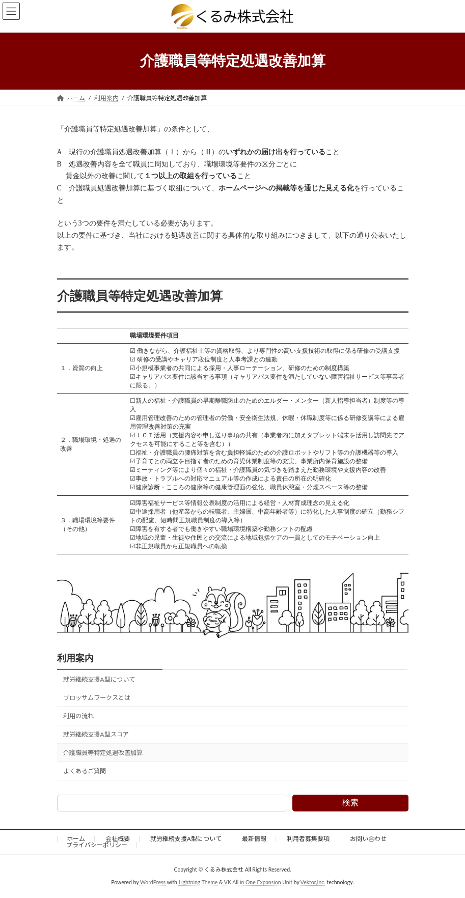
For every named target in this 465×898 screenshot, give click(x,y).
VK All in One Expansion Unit (258, 882)
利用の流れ (78, 716)
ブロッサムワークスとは (96, 697)
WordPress (153, 882)
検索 (350, 802)
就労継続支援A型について (98, 679)
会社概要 (117, 839)
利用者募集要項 (308, 839)
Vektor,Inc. (312, 882)
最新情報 (254, 839)
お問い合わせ (368, 839)
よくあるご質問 (84, 771)
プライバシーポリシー (96, 845)
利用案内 (75, 658)
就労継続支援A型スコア (95, 734)
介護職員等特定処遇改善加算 (103, 753)
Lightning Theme (198, 882)
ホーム (76, 839)
